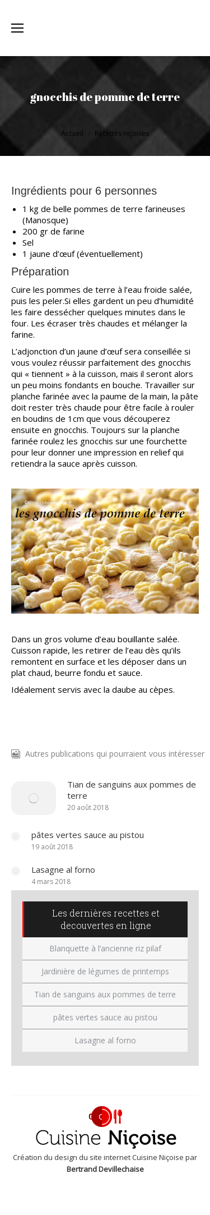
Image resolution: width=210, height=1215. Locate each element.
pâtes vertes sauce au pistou (87, 834)
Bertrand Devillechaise (105, 1169)
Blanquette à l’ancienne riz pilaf (105, 948)
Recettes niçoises (122, 133)
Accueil (72, 133)
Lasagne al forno (63, 869)
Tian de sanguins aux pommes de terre (131, 790)
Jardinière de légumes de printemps (105, 971)
